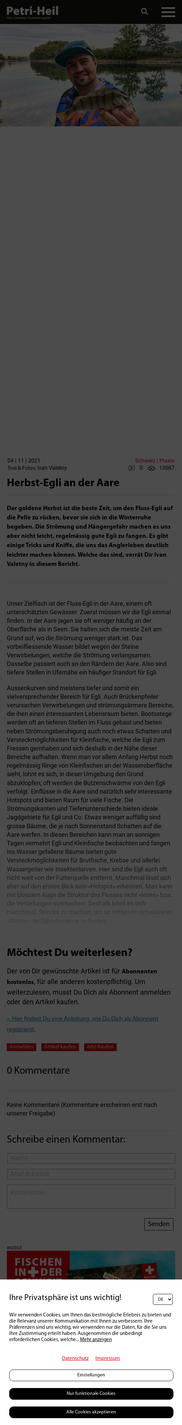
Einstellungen (91, 1375)
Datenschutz (75, 1358)
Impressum (107, 1358)
